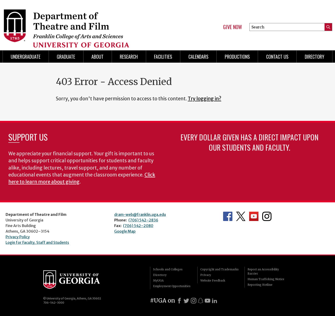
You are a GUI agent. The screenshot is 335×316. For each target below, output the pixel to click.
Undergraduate (25, 56)
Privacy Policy (18, 236)
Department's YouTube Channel (253, 216)
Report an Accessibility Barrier (263, 271)
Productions (237, 56)
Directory (160, 275)
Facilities (163, 56)
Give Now (232, 27)
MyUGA (158, 280)
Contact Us (277, 56)
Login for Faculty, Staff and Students (37, 242)
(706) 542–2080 (138, 225)
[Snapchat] (200, 300)
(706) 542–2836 (143, 220)
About (97, 56)
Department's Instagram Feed (266, 216)
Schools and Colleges (168, 269)
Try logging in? (204, 99)
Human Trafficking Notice (266, 279)
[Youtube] (207, 300)
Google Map (125, 231)
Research (129, 56)
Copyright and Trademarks (219, 269)
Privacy (205, 275)
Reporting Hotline (260, 284)
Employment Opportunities (172, 286)
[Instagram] (193, 300)
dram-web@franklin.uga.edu (140, 214)
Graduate (66, 56)
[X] (186, 300)
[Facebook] (179, 300)
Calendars (198, 56)
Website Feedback (212, 280)
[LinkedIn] (214, 300)
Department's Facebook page (227, 216)
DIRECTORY (314, 56)
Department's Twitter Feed (240, 216)
